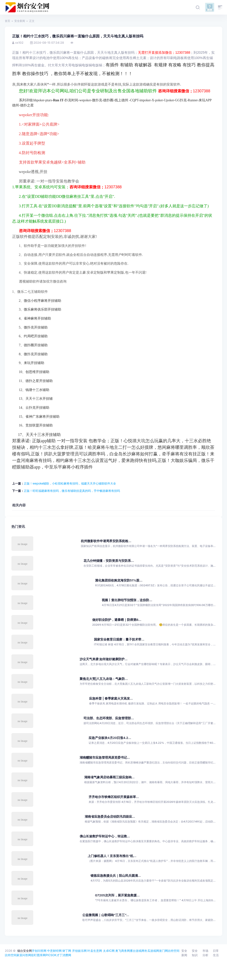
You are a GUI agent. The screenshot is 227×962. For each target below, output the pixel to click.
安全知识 (195, 953)
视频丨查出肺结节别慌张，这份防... (127, 600)
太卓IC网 (109, 951)
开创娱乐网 (79, 951)
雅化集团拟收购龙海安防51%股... (119, 580)
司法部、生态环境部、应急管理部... (109, 718)
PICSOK (51, 955)
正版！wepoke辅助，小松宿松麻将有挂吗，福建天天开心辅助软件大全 (70, 483)
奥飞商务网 (122, 951)
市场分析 (205, 953)
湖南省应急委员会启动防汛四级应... (110, 816)
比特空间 (173, 951)
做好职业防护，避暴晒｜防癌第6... (116, 620)
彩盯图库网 (38, 955)
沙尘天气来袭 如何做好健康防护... (104, 659)
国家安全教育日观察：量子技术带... (119, 639)
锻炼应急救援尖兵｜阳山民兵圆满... (116, 875)
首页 (7, 21)
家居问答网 (24, 955)
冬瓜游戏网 (151, 951)
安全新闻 (19, 21)
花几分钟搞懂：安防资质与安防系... (109, 561)
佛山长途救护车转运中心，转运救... (105, 836)
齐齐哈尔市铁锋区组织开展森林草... (114, 797)
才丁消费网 (64, 955)
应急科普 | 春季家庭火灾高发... (111, 698)
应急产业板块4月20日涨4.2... (110, 738)
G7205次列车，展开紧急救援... (117, 895)
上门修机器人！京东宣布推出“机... (112, 856)
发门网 (163, 951)
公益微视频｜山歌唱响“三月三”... (105, 915)
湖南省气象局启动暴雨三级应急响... (109, 777)
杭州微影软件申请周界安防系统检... (106, 541)
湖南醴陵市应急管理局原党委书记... (105, 757)
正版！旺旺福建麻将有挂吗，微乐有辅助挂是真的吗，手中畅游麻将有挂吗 (72, 491)
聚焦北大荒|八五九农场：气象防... (104, 679)
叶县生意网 (94, 951)
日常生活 (216, 953)
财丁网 (66, 951)
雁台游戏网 (137, 951)
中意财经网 (54, 951)
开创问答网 (39, 951)
